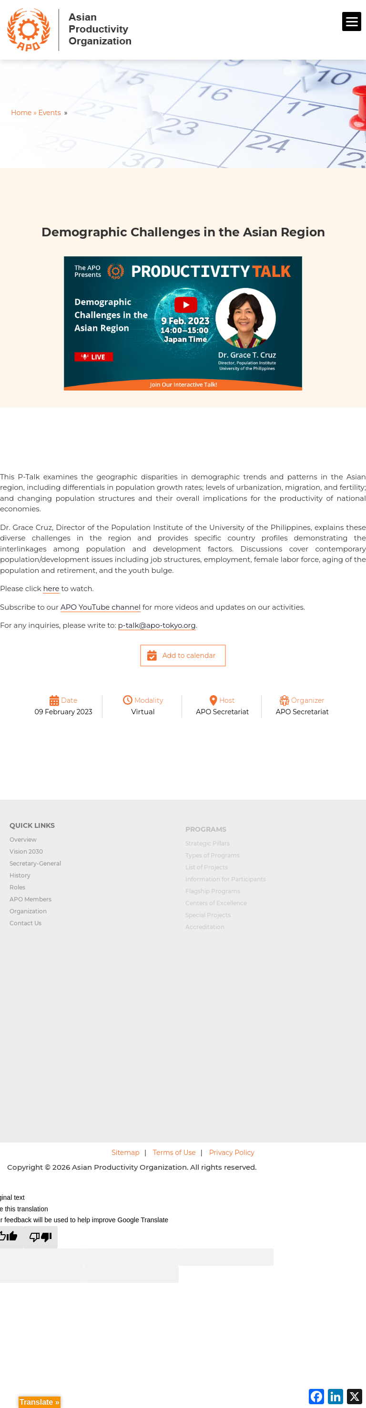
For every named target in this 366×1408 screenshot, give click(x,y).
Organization (28, 915)
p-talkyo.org (157, 625)
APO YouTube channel (101, 607)
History (20, 879)
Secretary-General (35, 867)
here (51, 588)
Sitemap (126, 1152)
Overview (23, 843)
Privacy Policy (231, 1152)
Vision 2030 (26, 855)
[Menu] (351, 21)
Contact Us (25, 927)
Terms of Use (174, 1152)
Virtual (143, 711)
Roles (17, 891)
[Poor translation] (40, 1237)
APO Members (30, 903)
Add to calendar (189, 655)
